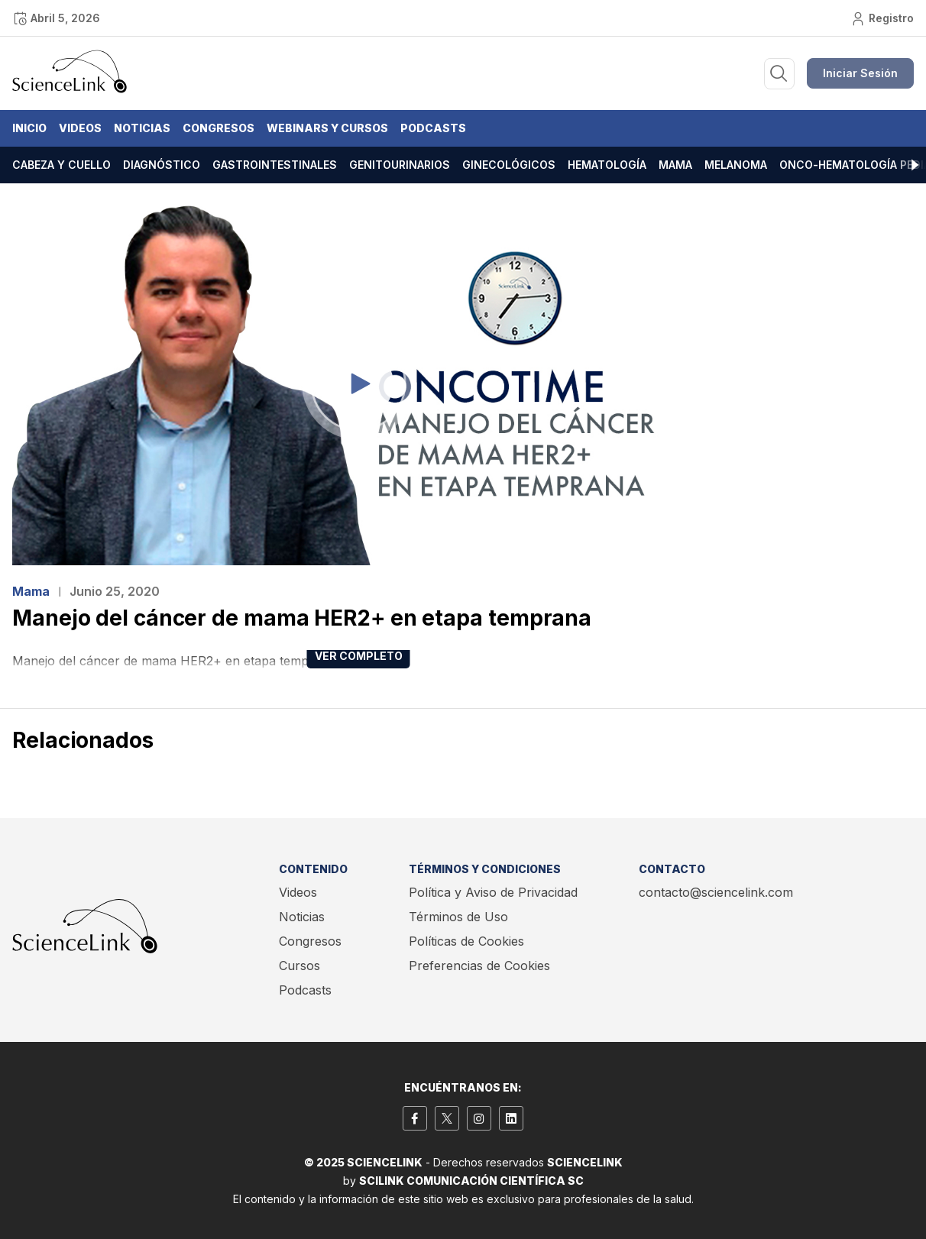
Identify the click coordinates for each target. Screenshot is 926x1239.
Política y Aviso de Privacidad (493, 892)
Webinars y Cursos (327, 127)
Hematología (607, 164)
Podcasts (433, 127)
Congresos (218, 127)
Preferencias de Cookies (479, 965)
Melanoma (735, 164)
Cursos (299, 965)
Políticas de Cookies (466, 941)
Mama (675, 164)
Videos (80, 127)
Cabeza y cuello (61, 164)
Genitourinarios (399, 164)
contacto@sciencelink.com (716, 892)
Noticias (142, 127)
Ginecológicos (508, 164)
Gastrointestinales (274, 164)
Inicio (29, 127)
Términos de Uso (458, 916)
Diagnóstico (161, 164)
